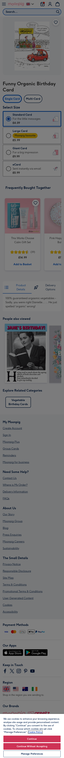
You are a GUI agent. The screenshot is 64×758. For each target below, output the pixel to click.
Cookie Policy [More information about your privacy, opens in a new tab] (35, 732)
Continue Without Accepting (32, 746)
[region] (32, 736)
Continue (32, 739)
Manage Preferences (32, 754)
